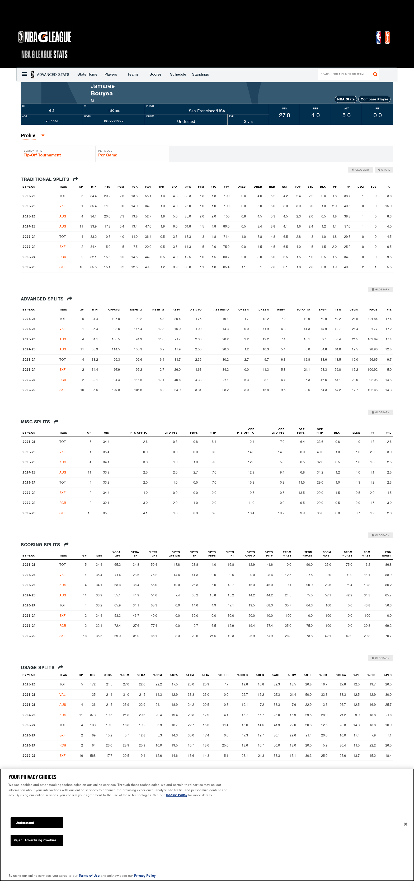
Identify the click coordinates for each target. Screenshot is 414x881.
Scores (113, 74)
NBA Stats (346, 99)
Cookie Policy (176, 795)
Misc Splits (40, 422)
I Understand (23, 822)
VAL (62, 206)
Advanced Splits (46, 299)
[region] (207, 825)
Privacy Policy (145, 875)
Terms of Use (89, 875)
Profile (28, 135)
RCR (62, 257)
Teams (90, 74)
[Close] (405, 824)
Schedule (136, 74)
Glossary (360, 169)
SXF (62, 246)
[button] (24, 74)
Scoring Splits (45, 545)
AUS (62, 216)
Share (384, 169)
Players (68, 74)
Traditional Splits (49, 179)
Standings (157, 74)
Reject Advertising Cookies (35, 840)
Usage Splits (42, 667)
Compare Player (374, 99)
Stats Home (45, 74)
